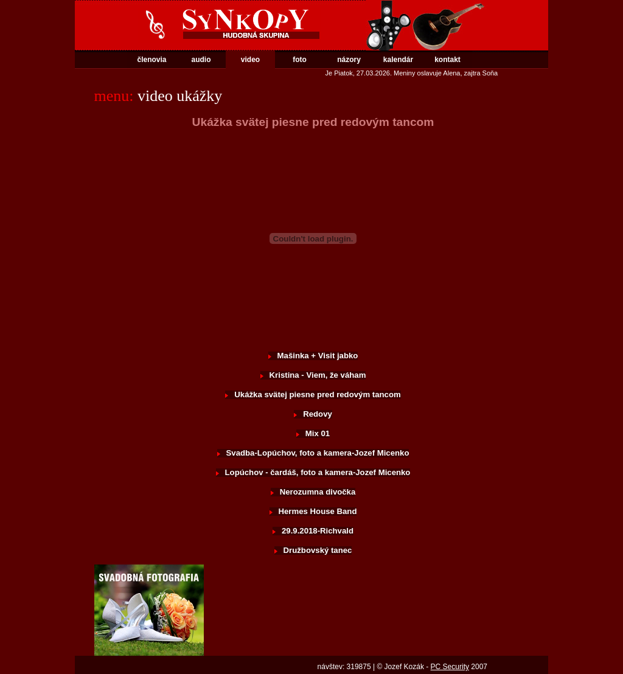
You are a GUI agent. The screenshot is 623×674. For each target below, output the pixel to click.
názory (349, 59)
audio (201, 59)
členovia (151, 59)
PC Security (450, 666)
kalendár (398, 59)
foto (300, 59)
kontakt (447, 59)
